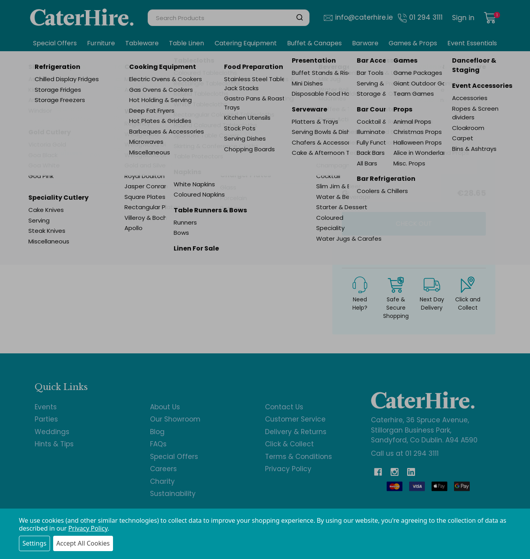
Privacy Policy (87, 528)
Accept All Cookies (83, 543)
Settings (34, 543)
